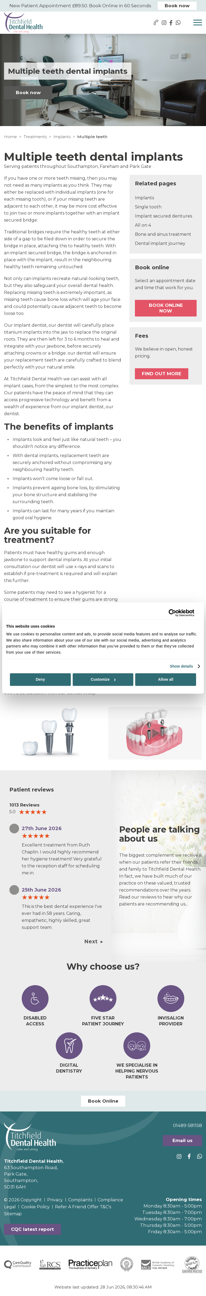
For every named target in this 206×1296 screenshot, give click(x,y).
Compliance (110, 1199)
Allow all (165, 679)
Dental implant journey (160, 243)
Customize (103, 679)
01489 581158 (187, 1125)
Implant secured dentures (163, 216)
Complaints (80, 1199)
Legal (10, 1206)
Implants (62, 136)
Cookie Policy (35, 1206)
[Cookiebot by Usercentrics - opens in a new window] (170, 613)
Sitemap (13, 1213)
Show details (181, 666)
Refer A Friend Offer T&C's (83, 1206)
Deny (40, 679)
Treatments (35, 136)
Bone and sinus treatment (163, 234)
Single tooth (148, 206)
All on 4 (143, 225)
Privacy (55, 1199)
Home (10, 136)
